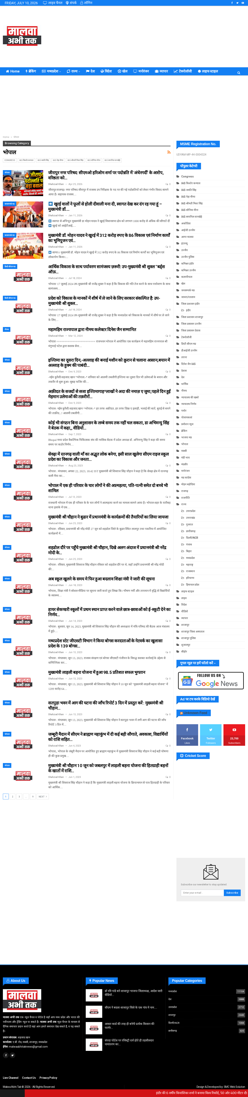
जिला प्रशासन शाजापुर (192, 317)
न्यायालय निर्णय (188, 403)
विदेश (106, 71)
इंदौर (188, 310)
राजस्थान (190, 571)
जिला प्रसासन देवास (190, 330)
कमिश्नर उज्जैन (188, 270)
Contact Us (29, 1077)
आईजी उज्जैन (188, 230)
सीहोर (184, 651)
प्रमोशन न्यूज (187, 424)
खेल (122, 71)
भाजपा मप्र (186, 437)
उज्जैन (184, 250)
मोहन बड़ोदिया (188, 484)
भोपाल (7, 172)
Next (43, 796)
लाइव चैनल (52, 3)
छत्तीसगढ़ (190, 531)
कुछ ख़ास (204, 71)
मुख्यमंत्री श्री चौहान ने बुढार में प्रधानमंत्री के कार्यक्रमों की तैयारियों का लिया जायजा (108, 517)
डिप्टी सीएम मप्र (10, 267)
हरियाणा (190, 577)
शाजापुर (185, 624)
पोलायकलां (186, 417)
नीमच (7, 329)
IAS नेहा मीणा (58, 160)
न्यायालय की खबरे (190, 397)
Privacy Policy (48, 1077)
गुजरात (189, 524)
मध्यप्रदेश (50, 71)
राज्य (72, 71)
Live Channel (10, 1077)
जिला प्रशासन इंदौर (190, 303)
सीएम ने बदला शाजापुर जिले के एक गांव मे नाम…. (131, 1007)
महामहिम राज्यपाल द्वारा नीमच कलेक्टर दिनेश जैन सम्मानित (92, 329)
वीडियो (184, 611)
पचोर (183, 410)
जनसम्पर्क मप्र (10, 204)
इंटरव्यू (184, 243)
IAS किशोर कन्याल (26, 160)
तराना (184, 357)
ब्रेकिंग (31, 71)
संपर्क (71, 3)
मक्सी (184, 450)
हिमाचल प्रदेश (192, 584)
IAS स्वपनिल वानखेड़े (112, 160)
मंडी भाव (185, 457)
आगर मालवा (187, 236)
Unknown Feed (195, 713)
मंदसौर (184, 464)
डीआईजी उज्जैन (189, 350)
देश (90, 71)
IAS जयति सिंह (43, 160)
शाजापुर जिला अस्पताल (192, 631)
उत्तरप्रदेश (190, 511)
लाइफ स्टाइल (187, 591)
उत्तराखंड (190, 517)
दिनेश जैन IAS (188, 363)
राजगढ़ (184, 491)
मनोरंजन (141, 71)
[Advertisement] (165, 36)
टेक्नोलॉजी (183, 71)
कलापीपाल (186, 276)
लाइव (184, 598)
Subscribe (232, 892)
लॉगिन (86, 3)
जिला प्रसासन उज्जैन (191, 323)
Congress (9, 160)
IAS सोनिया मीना (93, 160)
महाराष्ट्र (189, 564)
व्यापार (161, 71)
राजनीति (185, 497)
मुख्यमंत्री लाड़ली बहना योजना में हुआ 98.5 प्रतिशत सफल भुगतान (96, 672)
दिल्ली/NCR (192, 537)
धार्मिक (184, 383)
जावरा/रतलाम (188, 297)
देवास (184, 370)
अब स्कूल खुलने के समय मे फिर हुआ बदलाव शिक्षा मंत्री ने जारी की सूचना (101, 579)
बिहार (189, 551)
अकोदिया (186, 223)
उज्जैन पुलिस (187, 256)
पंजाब (189, 544)
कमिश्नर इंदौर (187, 263)
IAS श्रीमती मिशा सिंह (75, 160)
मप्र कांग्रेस (186, 477)
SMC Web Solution (234, 1086)
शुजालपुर (185, 644)
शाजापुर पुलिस (188, 638)
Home (13, 71)
